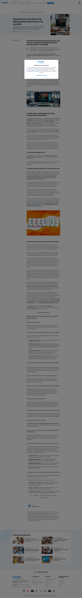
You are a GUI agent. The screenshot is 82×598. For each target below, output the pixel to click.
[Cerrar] (57, 61)
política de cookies (33, 71)
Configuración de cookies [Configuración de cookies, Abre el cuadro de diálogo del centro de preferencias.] (41, 75)
